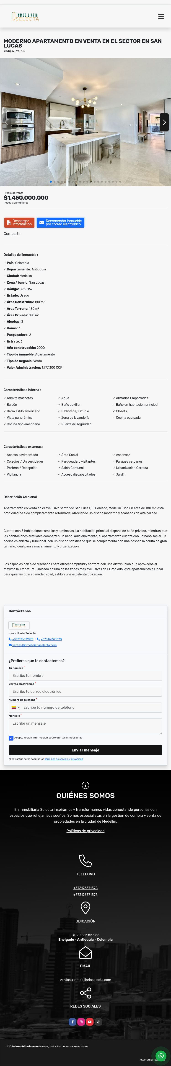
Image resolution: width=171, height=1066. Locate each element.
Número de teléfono (23, 700)
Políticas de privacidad (86, 831)
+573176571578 (22, 639)
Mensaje (15, 716)
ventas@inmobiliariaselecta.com (34, 645)
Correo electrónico (22, 684)
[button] (51, 182)
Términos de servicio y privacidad (64, 759)
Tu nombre (17, 668)
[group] (85, 122)
